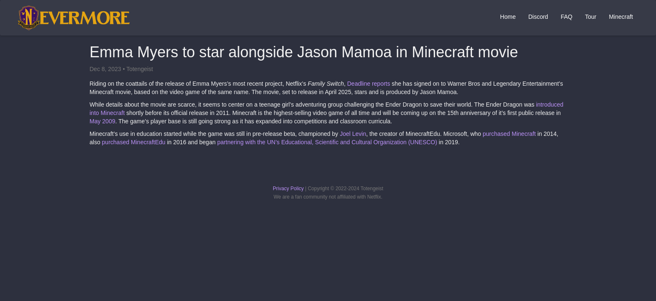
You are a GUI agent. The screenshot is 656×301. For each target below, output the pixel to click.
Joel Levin (353, 133)
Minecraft (621, 16)
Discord (538, 16)
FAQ (566, 16)
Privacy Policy (288, 188)
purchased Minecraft (509, 133)
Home (507, 16)
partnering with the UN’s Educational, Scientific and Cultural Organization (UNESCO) (327, 142)
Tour (590, 16)
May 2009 (102, 121)
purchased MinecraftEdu (134, 142)
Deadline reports (368, 83)
